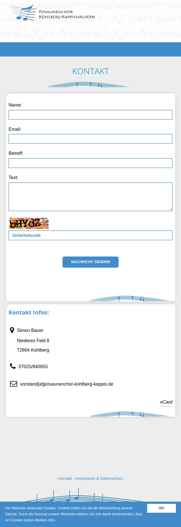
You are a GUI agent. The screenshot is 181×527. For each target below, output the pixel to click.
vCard (167, 402)
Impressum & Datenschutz (98, 478)
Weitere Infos (45, 520)
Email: (15, 129)
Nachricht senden (90, 262)
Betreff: (16, 153)
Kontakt (65, 478)
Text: (13, 177)
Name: (15, 105)
